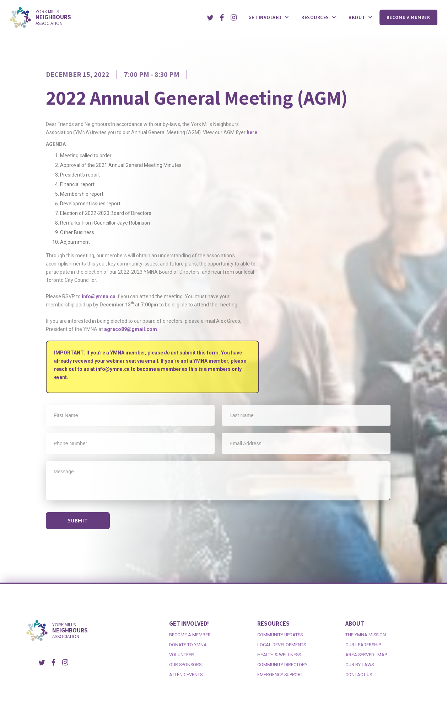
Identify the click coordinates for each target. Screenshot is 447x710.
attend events (186, 674)
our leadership (363, 644)
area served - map (366, 654)
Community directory (282, 664)
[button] (269, 17)
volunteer (181, 654)
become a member (190, 634)
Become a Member (408, 17)
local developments (281, 644)
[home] (103, 17)
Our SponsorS (185, 664)
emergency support (280, 674)
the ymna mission (365, 634)
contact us (358, 674)
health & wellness (279, 654)
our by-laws (359, 664)
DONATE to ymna (188, 644)
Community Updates (280, 634)
